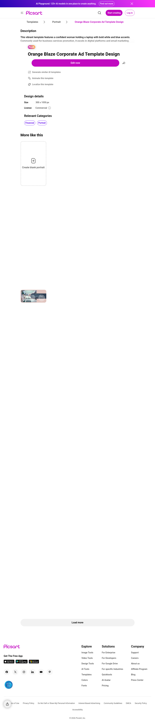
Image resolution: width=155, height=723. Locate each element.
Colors (84, 680)
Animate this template (43, 78)
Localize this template (42, 84)
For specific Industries (112, 669)
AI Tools (85, 669)
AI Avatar (106, 680)
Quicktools (107, 674)
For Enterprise (108, 652)
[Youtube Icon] (41, 672)
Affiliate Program (139, 669)
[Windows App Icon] (34, 662)
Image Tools (87, 652)
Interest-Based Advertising (89, 703)
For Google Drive (110, 663)
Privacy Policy (28, 703)
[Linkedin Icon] (32, 672)
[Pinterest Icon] (50, 672)
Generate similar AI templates (46, 72)
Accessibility (77, 710)
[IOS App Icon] (9, 662)
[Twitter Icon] (15, 672)
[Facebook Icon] (7, 672)
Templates (86, 674)
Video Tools (87, 658)
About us (135, 663)
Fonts (84, 685)
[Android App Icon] (22, 662)
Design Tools (87, 663)
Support (135, 652)
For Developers (109, 658)
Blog (133, 674)
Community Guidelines (113, 703)
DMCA (128, 703)
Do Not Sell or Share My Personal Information (56, 703)
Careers (135, 658)
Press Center (137, 680)
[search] (99, 13)
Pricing (105, 685)
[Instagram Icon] (24, 672)
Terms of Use (13, 703)
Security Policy (141, 703)
